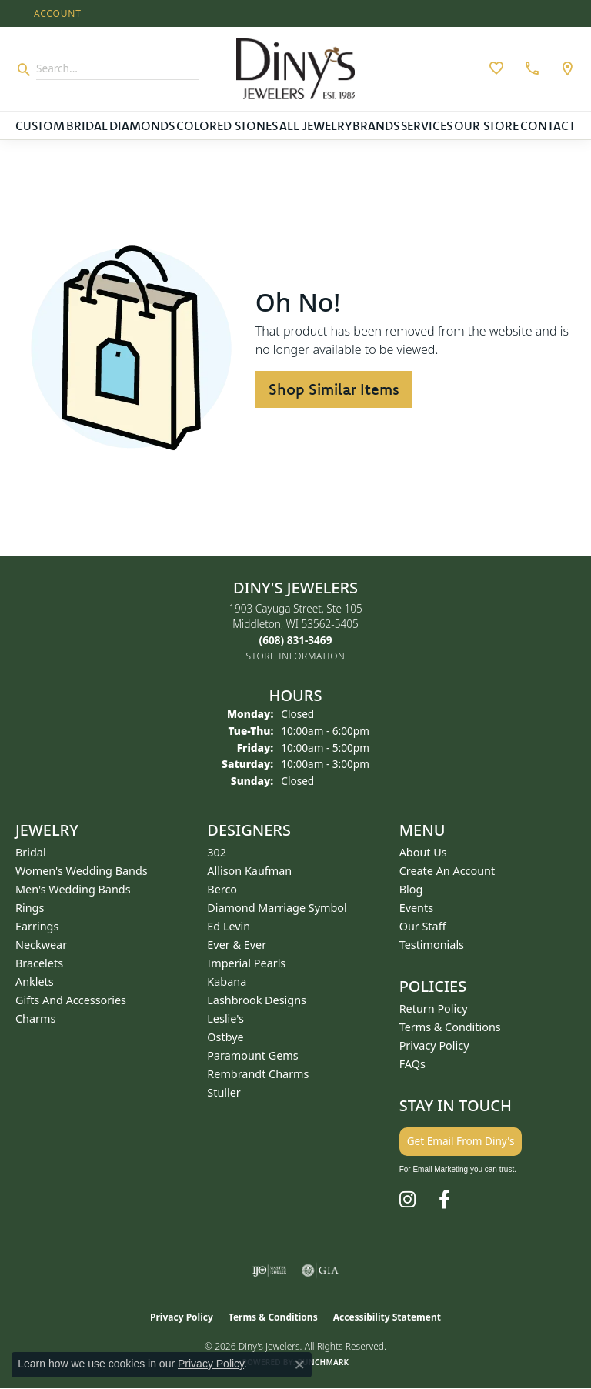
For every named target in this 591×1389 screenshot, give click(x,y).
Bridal (87, 125)
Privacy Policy (434, 1045)
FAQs (412, 1064)
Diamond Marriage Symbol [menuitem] (276, 907)
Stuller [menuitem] (223, 1092)
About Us (423, 852)
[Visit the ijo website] (269, 1270)
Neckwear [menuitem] (41, 944)
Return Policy (433, 1008)
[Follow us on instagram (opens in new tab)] (407, 1199)
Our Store (486, 125)
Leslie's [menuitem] (225, 1018)
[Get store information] (296, 656)
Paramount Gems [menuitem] (252, 1055)
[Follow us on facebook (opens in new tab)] (444, 1199)
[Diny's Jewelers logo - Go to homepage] (295, 69)
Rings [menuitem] (29, 907)
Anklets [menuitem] (34, 981)
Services (426, 125)
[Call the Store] (295, 640)
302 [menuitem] (216, 852)
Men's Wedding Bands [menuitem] (73, 889)
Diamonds (142, 125)
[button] (56, 13)
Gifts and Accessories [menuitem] (70, 1000)
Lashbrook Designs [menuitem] (256, 1000)
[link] (530, 68)
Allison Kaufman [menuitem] (249, 870)
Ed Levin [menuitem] (228, 926)
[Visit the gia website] (320, 1270)
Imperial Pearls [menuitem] (246, 963)
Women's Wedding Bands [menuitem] (81, 870)
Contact (548, 125)
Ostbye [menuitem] (225, 1037)
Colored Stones (227, 125)
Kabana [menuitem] (226, 981)
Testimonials (431, 944)
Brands (375, 125)
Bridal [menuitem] (30, 852)
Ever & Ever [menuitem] (236, 944)
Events (416, 907)
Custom (40, 125)
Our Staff (422, 926)
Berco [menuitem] (222, 889)
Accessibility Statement (387, 1317)
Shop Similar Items (334, 389)
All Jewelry (315, 125)
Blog (411, 889)
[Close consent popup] (299, 1364)
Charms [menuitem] (35, 1018)
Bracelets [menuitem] (39, 963)
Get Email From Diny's (461, 1141)
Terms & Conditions (450, 1027)
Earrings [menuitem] (36, 926)
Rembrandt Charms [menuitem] (258, 1074)
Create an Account (447, 870)
